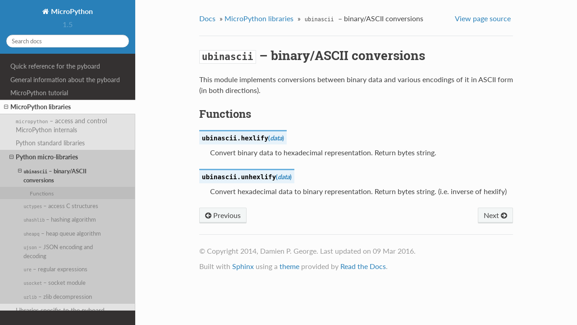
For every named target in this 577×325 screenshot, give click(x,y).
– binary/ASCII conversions (52, 175)
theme (289, 266)
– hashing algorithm (59, 219)
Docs (207, 18)
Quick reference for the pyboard (55, 66)
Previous (223, 215)
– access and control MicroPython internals (61, 125)
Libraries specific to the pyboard (60, 310)
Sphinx (243, 266)
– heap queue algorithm (62, 233)
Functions (42, 193)
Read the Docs (363, 266)
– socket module (54, 282)
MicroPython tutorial (39, 93)
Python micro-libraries (43, 157)
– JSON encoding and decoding (57, 251)
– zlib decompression (57, 296)
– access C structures (60, 205)
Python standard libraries (50, 143)
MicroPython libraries (37, 107)
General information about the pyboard (65, 80)
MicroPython (71, 11)
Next (495, 215)
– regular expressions (55, 269)
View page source (483, 18)
